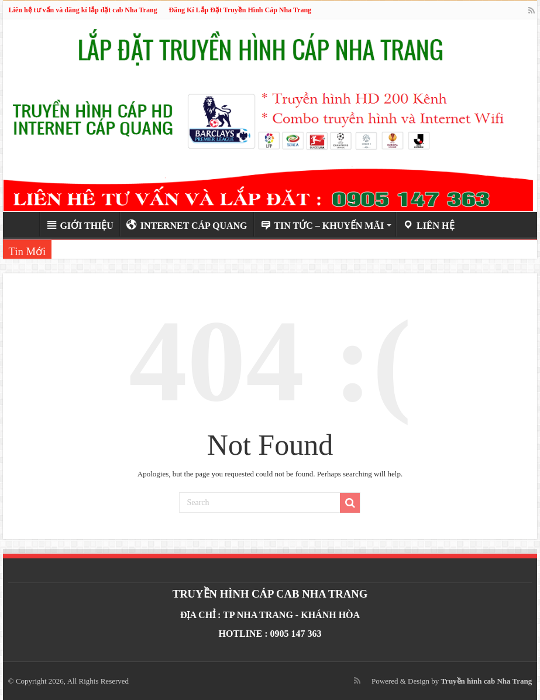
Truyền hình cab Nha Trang (486, 681)
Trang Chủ (24, 224)
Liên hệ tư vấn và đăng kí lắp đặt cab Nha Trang (83, 10)
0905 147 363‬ (296, 634)
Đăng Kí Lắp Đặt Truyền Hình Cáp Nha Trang (240, 10)
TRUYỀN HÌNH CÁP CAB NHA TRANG (270, 594)
